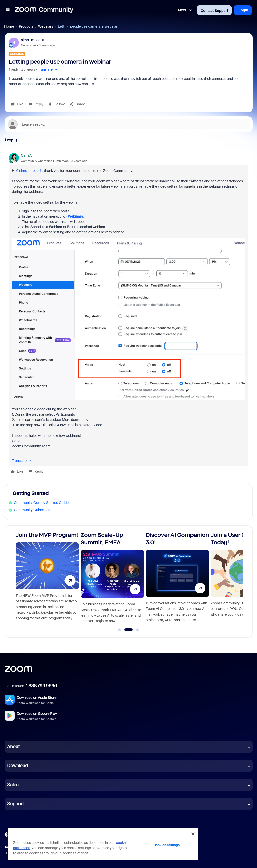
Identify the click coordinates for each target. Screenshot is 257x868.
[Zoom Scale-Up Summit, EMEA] (112, 579)
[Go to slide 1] (119, 630)
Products (26, 26)
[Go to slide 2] (128, 630)
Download (17, 766)
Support (15, 804)
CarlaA (26, 155)
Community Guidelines (32, 510)
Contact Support (214, 11)
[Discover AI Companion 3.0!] (177, 579)
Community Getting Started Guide (41, 502)
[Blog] (8, 834)
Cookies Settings (166, 845)
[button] (8, 10)
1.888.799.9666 (41, 686)
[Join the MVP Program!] (47, 579)
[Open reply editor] (129, 124)
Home (9, 26)
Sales (12, 785)
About (13, 747)
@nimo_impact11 (29, 170)
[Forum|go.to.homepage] (44, 10)
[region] (103, 844)
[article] (128, 314)
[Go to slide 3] (137, 630)
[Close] (193, 833)
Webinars (45, 26)
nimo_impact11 (32, 40)
